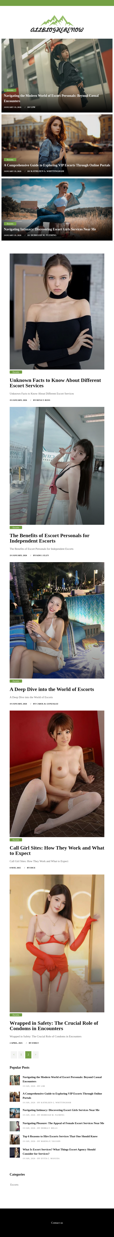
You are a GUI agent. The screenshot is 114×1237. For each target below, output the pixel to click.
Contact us (57, 1222)
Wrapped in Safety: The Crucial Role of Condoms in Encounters (54, 1025)
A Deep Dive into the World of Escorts (52, 689)
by (31, 107)
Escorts (10, 90)
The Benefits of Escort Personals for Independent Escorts (49, 538)
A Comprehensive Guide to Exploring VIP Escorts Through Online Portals (57, 165)
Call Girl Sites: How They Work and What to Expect (57, 850)
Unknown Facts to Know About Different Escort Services (55, 382)
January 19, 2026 (12, 107)
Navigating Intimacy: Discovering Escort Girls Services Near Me (50, 229)
